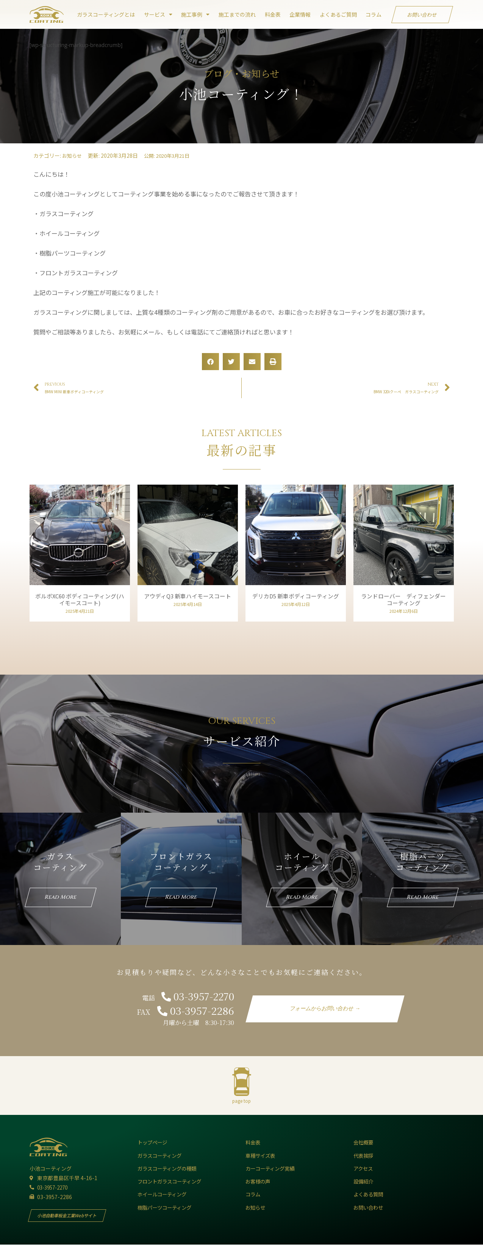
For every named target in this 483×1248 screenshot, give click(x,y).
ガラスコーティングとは (106, 14)
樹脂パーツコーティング (423, 861)
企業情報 (300, 14)
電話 (185, 1000)
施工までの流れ (237, 14)
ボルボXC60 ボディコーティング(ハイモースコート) (79, 599)
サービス (158, 14)
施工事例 (195, 14)
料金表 (273, 14)
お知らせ (72, 155)
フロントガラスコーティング (181, 861)
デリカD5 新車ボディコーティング (298, 596)
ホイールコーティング (302, 861)
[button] (210, 361)
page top (241, 1103)
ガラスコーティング (60, 861)
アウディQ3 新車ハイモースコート (187, 596)
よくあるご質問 (338, 14)
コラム (373, 14)
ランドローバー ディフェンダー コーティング (406, 599)
